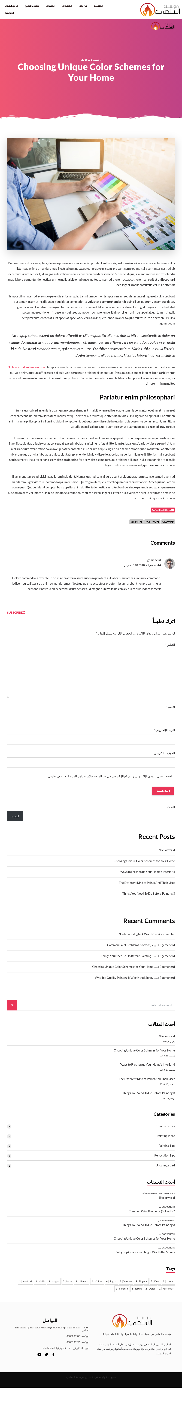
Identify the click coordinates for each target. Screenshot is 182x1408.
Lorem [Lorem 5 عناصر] (168, 1283)
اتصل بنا (9, 13)
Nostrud (151, 523)
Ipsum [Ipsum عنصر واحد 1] (137, 1291)
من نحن (83, 6)
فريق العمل (11, 6)
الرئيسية (98, 6)
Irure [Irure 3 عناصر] (67, 1283)
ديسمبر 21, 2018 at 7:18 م (144, 566)
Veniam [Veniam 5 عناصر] (126, 1283)
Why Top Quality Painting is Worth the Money (124, 980)
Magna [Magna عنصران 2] (53, 1283)
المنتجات (67, 6)
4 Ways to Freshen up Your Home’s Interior (147, 874)
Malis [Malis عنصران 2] (40, 1283)
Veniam (135, 523)
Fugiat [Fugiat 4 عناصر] (111, 1283)
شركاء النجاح (32, 6)
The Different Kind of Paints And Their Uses (147, 885)
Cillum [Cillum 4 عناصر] (97, 1283)
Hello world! (167, 852)
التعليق (170, 646)
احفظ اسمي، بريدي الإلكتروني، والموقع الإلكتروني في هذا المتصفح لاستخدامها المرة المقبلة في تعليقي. (109, 778)
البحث (171, 809)
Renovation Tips (164, 1158)
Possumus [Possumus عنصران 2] (166, 1291)
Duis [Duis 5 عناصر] (155, 1283)
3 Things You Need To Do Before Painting (148, 896)
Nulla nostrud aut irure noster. (27, 369)
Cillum (166, 523)
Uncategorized (165, 1168)
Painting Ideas (166, 1138)
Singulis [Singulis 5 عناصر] (141, 1283)
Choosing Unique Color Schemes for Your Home (144, 863)
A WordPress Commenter (158, 936)
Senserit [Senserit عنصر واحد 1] (122, 1291)
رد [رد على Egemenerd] (124, 566)
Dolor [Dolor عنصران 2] (150, 1291)
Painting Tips (167, 1148)
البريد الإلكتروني (164, 731)
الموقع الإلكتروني (164, 755)
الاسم (170, 708)
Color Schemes (165, 1129)
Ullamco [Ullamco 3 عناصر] (81, 1283)
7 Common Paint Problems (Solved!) (130, 947)
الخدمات (50, 6)
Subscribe (16, 614)
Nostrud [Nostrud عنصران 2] (25, 1283)
